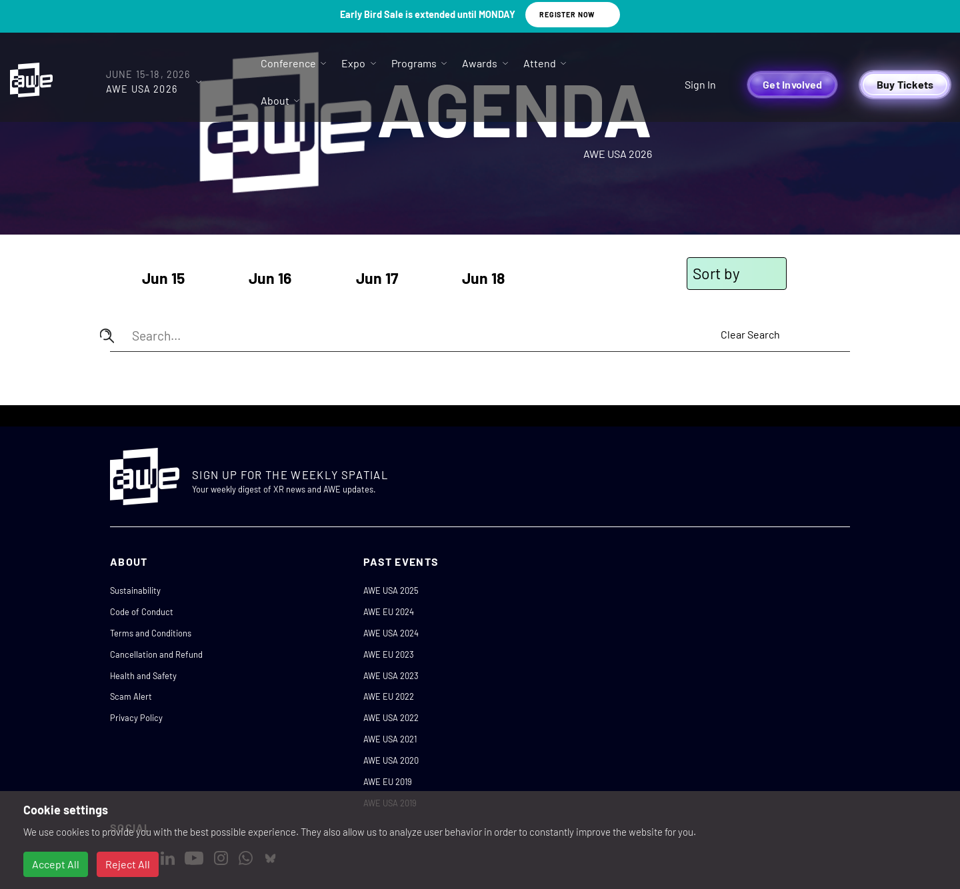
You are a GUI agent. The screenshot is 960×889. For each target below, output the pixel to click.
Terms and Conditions (150, 633)
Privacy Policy (136, 717)
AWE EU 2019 (387, 781)
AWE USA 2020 (391, 760)
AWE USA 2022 (391, 717)
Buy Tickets (905, 84)
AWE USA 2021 (390, 739)
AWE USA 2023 (391, 675)
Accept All (55, 864)
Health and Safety (143, 675)
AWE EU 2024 (388, 611)
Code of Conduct (141, 611)
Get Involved (792, 84)
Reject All (127, 864)
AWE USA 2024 (391, 633)
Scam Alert (131, 696)
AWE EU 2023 (388, 654)
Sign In (700, 84)
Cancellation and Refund (156, 654)
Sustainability (135, 590)
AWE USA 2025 (391, 590)
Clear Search (750, 334)
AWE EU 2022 (388, 696)
